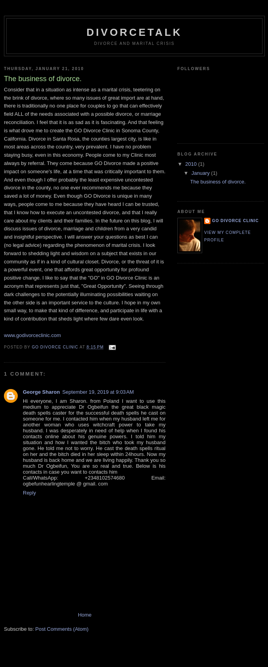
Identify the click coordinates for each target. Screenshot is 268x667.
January (201, 173)
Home (85, 615)
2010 (191, 164)
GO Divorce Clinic (235, 221)
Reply (29, 493)
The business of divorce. (218, 182)
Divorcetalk (134, 32)
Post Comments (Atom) (62, 629)
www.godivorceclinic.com (32, 335)
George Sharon (41, 392)
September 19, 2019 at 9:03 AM (98, 392)
